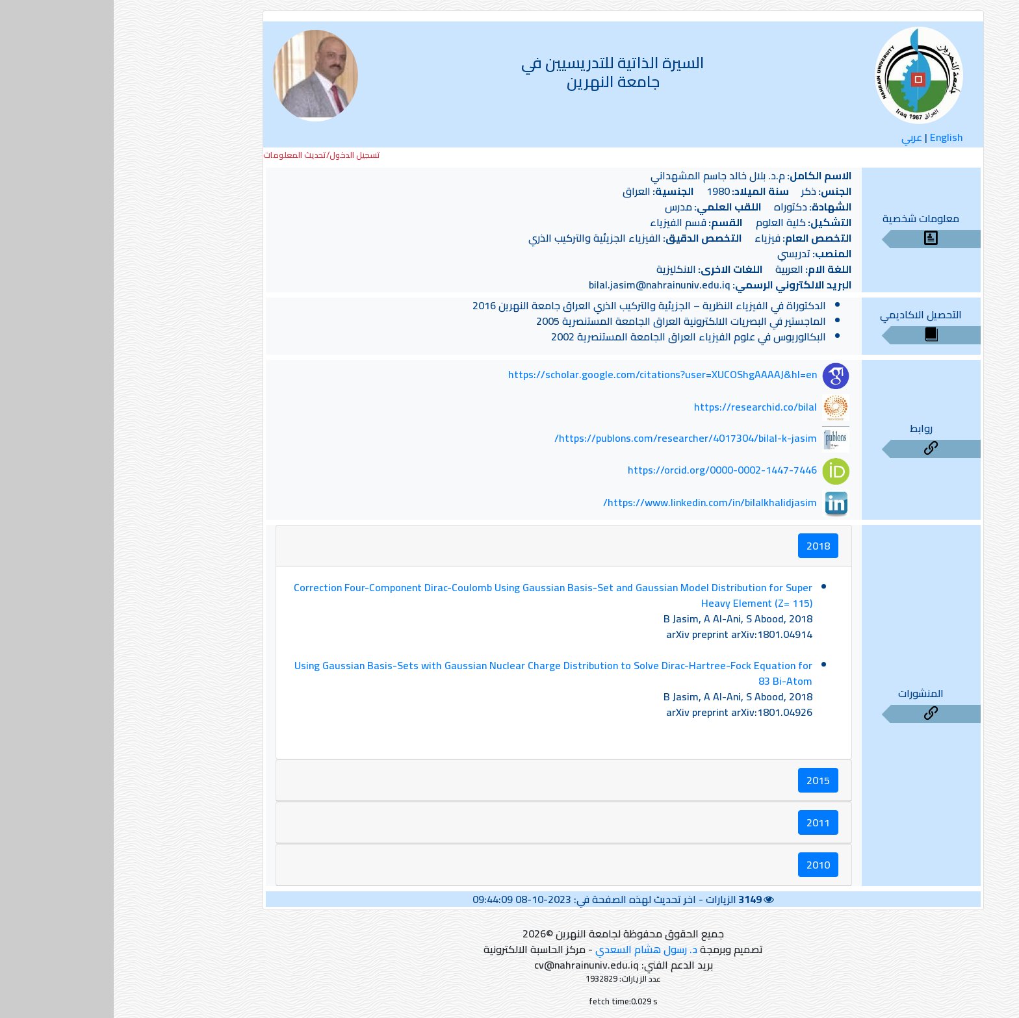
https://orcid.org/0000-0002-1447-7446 (608, 470)
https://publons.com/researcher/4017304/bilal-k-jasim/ (572, 438)
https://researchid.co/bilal (641, 406)
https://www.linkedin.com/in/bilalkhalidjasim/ (596, 502)
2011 (704, 822)
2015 (704, 780)
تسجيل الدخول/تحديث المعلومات (207, 155)
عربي (798, 137)
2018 (704, 545)
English (832, 137)
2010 (704, 864)
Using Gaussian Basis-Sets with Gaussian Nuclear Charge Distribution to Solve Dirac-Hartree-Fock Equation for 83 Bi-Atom (440, 673)
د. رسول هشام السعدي (533, 949)
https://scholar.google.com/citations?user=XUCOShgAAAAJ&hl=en (548, 375)
